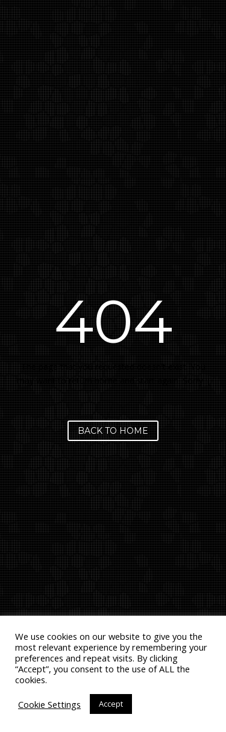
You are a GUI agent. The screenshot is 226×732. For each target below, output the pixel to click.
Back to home (113, 430)
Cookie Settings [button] (49, 704)
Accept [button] (111, 703)
